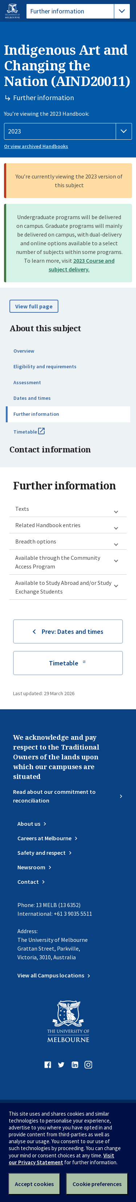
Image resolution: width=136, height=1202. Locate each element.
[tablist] (78, 11)
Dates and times (32, 398)
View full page (34, 306)
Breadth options (35, 541)
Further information (36, 414)
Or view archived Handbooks (36, 146)
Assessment (27, 382)
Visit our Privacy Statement (61, 1159)
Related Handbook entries (48, 525)
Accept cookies (34, 1183)
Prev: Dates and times (72, 631)
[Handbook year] (68, 131)
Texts (22, 508)
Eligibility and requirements (45, 366)
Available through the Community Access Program (57, 562)
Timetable (37, 435)
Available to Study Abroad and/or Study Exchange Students (63, 587)
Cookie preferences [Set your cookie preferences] (97, 1183)
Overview (23, 351)
